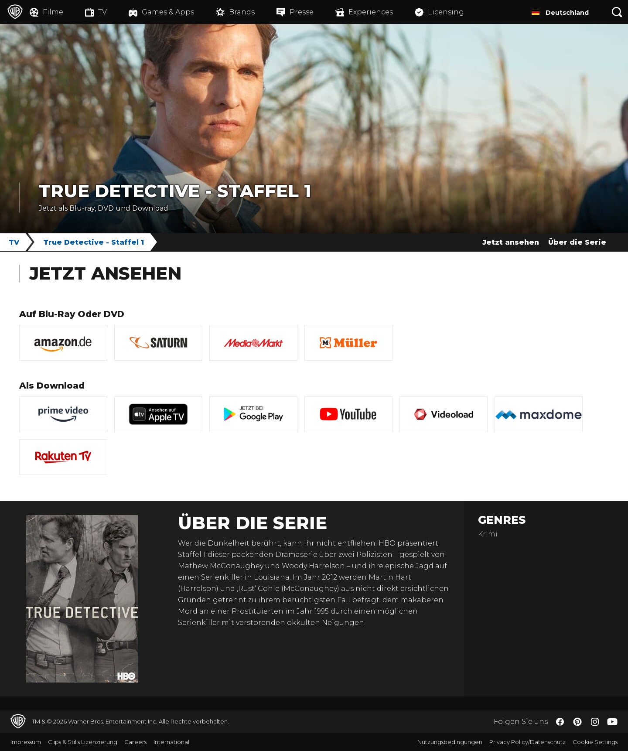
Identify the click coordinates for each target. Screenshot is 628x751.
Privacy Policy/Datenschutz (527, 741)
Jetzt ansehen (510, 242)
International (171, 741)
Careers (135, 741)
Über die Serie (577, 242)
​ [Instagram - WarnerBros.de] (595, 722)
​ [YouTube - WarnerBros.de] (612, 722)
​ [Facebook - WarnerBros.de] (560, 722)
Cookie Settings (595, 741)
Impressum (25, 741)
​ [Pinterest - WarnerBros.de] (577, 722)
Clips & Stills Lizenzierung (82, 741)
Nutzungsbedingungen (449, 741)
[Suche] (617, 12)
